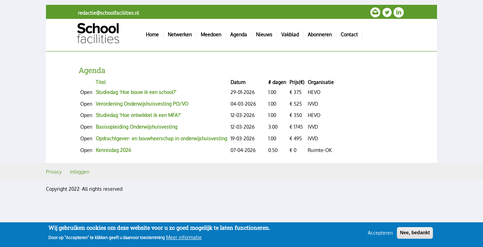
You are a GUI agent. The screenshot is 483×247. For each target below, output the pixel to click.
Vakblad (290, 34)
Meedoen (211, 34)
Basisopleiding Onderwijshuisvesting (136, 127)
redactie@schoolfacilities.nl (108, 13)
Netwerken (180, 34)
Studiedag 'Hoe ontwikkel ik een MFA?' (138, 115)
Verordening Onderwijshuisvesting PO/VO (142, 104)
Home (152, 34)
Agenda (238, 34)
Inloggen (79, 172)
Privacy (54, 172)
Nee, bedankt (415, 234)
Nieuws (264, 34)
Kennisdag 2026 (113, 150)
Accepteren (380, 235)
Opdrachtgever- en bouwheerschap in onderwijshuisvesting (161, 138)
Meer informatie (184, 239)
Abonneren (320, 34)
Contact (349, 34)
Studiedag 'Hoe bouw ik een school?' (136, 92)
